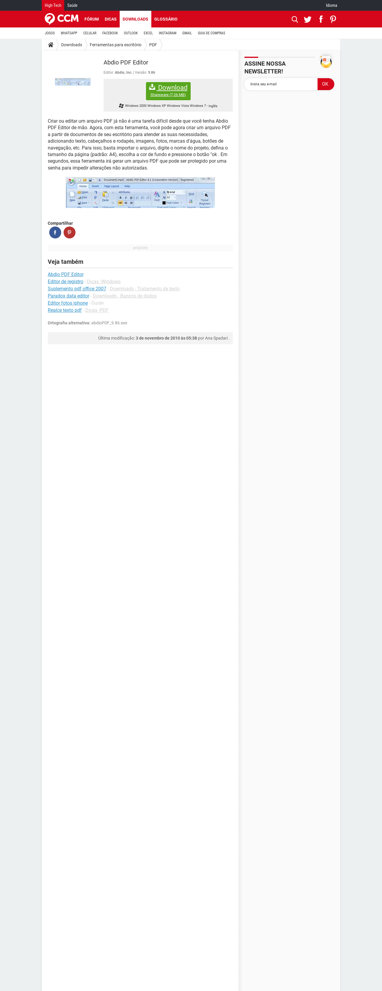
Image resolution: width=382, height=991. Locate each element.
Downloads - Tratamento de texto (145, 289)
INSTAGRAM (167, 33)
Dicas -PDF (97, 310)
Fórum (91, 19)
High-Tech (53, 5)
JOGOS (50, 33)
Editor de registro (65, 281)
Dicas (111, 19)
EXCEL (148, 33)
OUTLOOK (131, 33)
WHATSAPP (69, 33)
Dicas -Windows (104, 281)
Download (168, 90)
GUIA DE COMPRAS (211, 33)
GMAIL (187, 33)
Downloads (135, 19)
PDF (153, 44)
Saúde (72, 5)
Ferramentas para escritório (115, 44)
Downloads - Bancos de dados (125, 296)
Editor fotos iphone (68, 303)
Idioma (331, 5)
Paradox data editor (68, 296)
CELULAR (89, 33)
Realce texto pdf (65, 310)
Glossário (166, 19)
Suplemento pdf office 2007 (77, 289)
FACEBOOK (110, 33)
